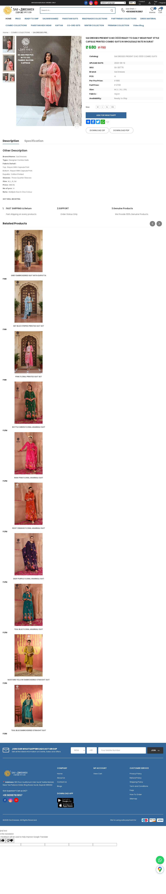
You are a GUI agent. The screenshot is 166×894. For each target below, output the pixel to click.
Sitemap (133, 798)
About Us (61, 778)
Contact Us (142, 2)
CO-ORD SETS (73, 25)
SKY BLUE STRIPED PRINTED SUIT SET (28, 326)
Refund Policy (135, 778)
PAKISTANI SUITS (70, 18)
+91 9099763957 (134, 11)
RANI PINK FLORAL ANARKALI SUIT (28, 477)
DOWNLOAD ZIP (97, 130)
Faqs (132, 790)
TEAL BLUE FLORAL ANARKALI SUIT (28, 629)
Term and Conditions (139, 786)
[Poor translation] (10, 840)
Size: (88, 107)
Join (153, 750)
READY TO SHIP (32, 18)
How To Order (136, 794)
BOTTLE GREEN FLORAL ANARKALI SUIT (28, 427)
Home (5, 32)
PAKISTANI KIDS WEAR (41, 25)
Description (11, 141)
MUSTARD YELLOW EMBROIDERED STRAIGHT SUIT (29, 679)
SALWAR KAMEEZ (50, 18)
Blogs (59, 786)
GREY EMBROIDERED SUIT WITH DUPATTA (28, 275)
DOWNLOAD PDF (121, 130)
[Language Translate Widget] (113, 2)
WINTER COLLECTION (94, 25)
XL (107, 107)
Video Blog (138, 25)
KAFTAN (59, 25)
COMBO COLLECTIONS (16, 25)
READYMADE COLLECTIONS (94, 18)
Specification (33, 141)
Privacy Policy (136, 773)
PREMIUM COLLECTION (118, 25)
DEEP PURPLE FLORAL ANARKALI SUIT (28, 578)
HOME (8, 18)
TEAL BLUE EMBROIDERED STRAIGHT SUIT (28, 730)
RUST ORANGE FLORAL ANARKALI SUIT (28, 528)
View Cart (97, 773)
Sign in (155, 2)
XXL (112, 107)
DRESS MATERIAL (148, 18)
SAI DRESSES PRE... (40, 32)
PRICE (18, 18)
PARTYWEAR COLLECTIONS (123, 18)
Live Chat (130, 8)
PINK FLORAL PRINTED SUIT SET (28, 376)
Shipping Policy (136, 782)
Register (163, 3)
